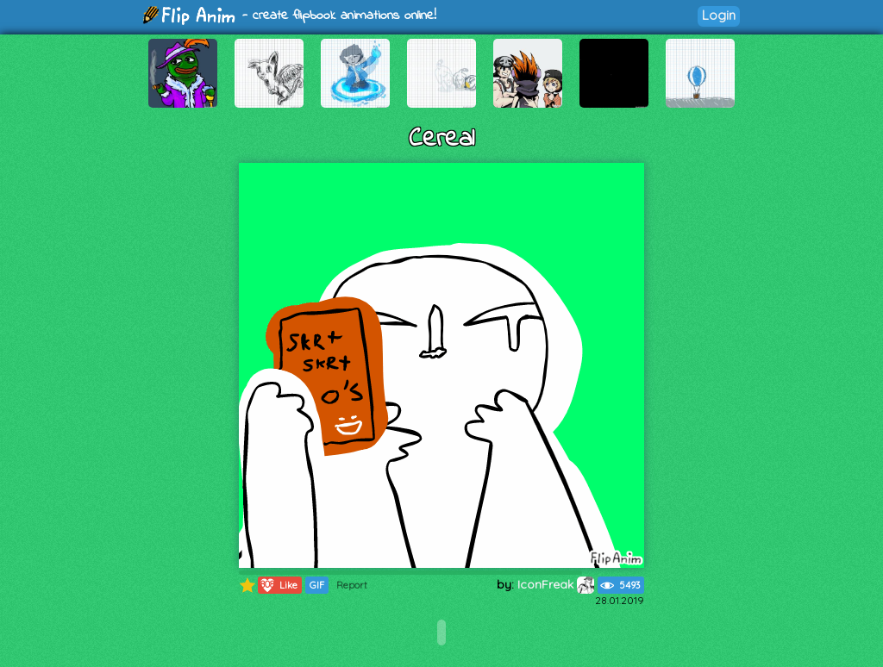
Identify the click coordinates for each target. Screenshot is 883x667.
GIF (317, 585)
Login (719, 15)
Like (278, 585)
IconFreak (555, 584)
